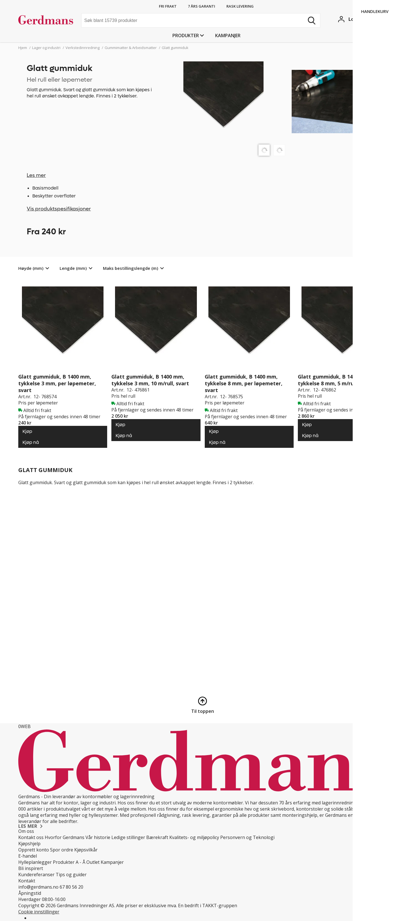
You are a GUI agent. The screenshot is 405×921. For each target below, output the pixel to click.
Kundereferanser (36, 874)
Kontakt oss (31, 837)
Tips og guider (71, 874)
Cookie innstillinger (38, 912)
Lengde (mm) (73, 268)
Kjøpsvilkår (86, 850)
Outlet (93, 862)
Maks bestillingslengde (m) (130, 268)
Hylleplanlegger (35, 862)
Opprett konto (33, 850)
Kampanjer (227, 35)
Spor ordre (61, 850)
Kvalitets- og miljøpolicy (194, 837)
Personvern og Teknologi (247, 837)
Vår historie (98, 837)
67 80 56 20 (71, 887)
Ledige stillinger (128, 837)
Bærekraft (157, 837)
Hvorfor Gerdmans (64, 837)
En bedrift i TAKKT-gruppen (207, 905)
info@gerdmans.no (38, 887)
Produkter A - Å (69, 862)
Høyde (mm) (30, 268)
